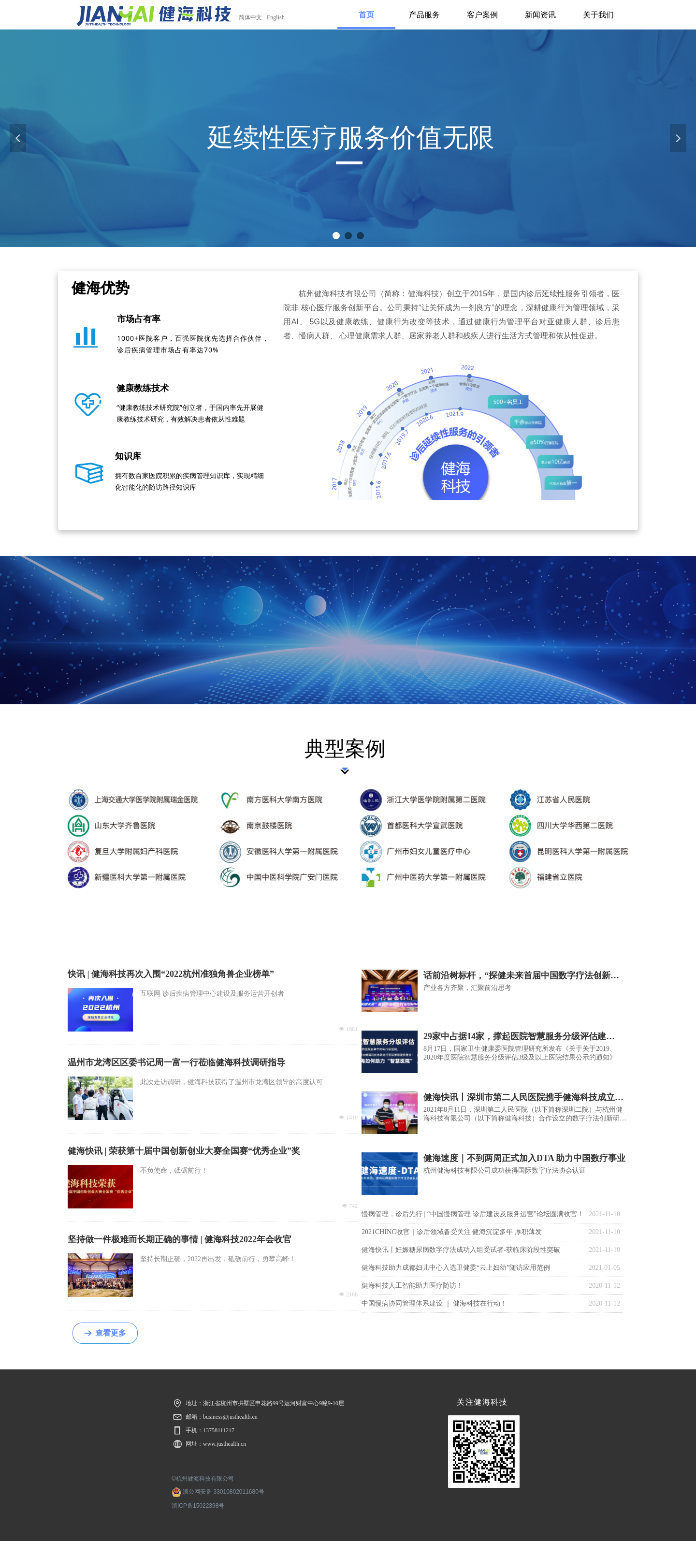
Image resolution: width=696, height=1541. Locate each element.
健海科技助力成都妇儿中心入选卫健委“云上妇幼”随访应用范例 (456, 1267)
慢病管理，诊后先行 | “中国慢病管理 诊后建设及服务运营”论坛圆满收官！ (473, 1214)
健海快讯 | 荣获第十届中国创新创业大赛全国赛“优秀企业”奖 (184, 1151)
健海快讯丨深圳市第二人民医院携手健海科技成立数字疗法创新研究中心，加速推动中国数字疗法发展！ (523, 1097)
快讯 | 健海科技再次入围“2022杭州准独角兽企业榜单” (171, 974)
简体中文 (250, 17)
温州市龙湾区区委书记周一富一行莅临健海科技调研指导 (176, 1062)
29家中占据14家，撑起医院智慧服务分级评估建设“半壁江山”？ (514, 1037)
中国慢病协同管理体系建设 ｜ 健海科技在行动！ (434, 1303)
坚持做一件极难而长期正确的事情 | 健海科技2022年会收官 (179, 1239)
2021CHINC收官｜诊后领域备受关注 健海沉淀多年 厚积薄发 (452, 1232)
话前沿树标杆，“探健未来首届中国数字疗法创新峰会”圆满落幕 (521, 976)
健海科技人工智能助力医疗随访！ (412, 1285)
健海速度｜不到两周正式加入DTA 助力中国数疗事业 (524, 1158)
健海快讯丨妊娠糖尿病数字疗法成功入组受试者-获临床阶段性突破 (461, 1249)
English (276, 17)
